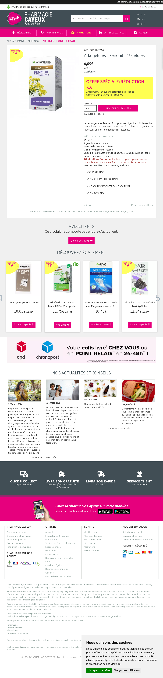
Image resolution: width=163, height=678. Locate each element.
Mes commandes (92, 540)
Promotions (81, 33)
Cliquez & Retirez (24, 477)
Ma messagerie (91, 551)
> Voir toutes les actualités (44, 457)
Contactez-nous (15, 543)
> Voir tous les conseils (119, 428)
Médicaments (21, 33)
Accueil (10, 41)
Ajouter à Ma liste (94, 114)
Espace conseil (53, 547)
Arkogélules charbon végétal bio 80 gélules (140, 304)
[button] (90, 108)
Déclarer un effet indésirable (59, 558)
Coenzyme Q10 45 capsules (24, 303)
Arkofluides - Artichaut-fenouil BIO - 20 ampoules (62, 304)
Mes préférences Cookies (58, 577)
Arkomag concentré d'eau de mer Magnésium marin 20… (101, 304)
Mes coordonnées (93, 536)
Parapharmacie (52, 33)
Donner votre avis (81, 241)
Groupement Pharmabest (19, 536)
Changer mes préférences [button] (127, 670)
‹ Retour (88, 205)
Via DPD (101, 477)
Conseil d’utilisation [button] (102, 180)
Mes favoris (89, 547)
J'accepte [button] (92, 670)
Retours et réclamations (19, 547)
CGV (47, 562)
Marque (20, 41)
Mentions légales (53, 565)
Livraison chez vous (132, 536)
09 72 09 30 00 (139, 477)
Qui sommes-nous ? (17, 532)
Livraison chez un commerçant (138, 540)
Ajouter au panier (118, 109)
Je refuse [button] (105, 670)
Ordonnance (51, 555)
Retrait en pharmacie (133, 532)
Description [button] (95, 172)
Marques (141, 33)
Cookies (49, 573)
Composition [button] (96, 194)
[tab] (118, 172)
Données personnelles (56, 569)
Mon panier (89, 543)
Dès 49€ (62, 479)
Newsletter (50, 551)
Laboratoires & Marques (57, 536)
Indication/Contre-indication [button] (108, 187)
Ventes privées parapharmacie (60, 543)
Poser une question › (142, 205)
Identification (90, 532)
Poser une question (16, 540)
